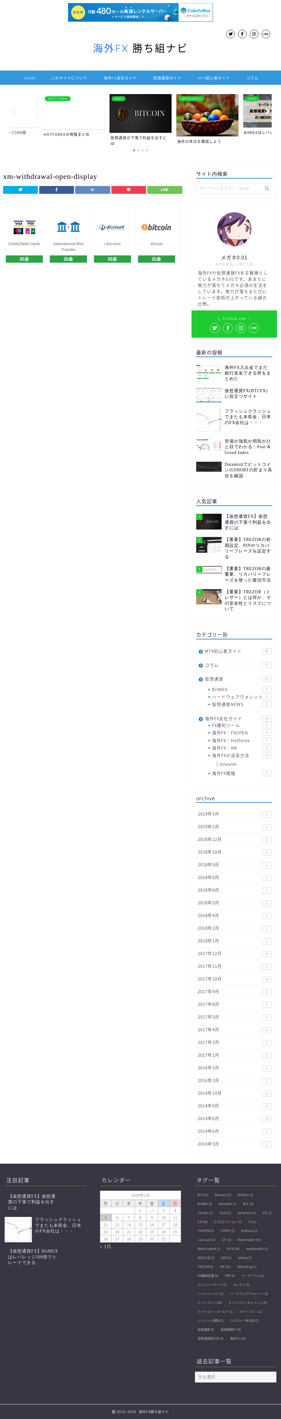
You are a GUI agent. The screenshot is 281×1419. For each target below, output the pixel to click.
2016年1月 (234, 1080)
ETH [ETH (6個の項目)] (202, 1221)
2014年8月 (234, 1118)
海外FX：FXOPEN (241, 732)
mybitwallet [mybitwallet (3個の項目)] (257, 1248)
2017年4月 (234, 1029)
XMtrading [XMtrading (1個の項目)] (247, 1266)
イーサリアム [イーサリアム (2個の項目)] (252, 1275)
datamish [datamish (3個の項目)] (247, 1212)
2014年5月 (234, 1144)
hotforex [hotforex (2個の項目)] (249, 1230)
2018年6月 (234, 890)
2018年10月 (234, 852)
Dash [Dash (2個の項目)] (225, 1212)
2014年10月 (234, 1093)
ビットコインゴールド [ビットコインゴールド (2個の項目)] (215, 1311)
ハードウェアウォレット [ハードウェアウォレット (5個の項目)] (249, 1293)
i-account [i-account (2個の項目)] (206, 1239)
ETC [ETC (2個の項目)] (267, 1212)
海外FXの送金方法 (241, 755)
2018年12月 (234, 839)
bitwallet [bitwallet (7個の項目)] (227, 1203)
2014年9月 (234, 1106)
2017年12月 (234, 953)
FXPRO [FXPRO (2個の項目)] (227, 1230)
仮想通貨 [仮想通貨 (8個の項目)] (205, 1329)
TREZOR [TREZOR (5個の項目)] (205, 1266)
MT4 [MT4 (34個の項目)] (233, 1248)
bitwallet (228, 764)
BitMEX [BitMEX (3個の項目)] (204, 1203)
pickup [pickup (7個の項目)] (245, 1257)
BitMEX (241, 689)
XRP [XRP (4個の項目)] (230, 1275)
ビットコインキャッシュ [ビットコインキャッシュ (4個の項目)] (248, 1302)
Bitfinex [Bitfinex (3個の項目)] (245, 1194)
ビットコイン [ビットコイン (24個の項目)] (209, 1302)
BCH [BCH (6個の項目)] (202, 1194)
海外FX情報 (241, 773)
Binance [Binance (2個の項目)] (223, 1194)
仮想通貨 (238, 679)
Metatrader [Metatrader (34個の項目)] (249, 1239)
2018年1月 (234, 941)
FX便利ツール (241, 725)
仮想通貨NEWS (241, 704)
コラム (252, 78)
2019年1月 (234, 826)
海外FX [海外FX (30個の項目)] (238, 1338)
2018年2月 (234, 928)
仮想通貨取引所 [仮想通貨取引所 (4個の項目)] (210, 1338)
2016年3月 (234, 1067)
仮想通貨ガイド (167, 78)
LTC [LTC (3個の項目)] (226, 1239)
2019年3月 (234, 814)
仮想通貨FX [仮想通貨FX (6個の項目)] (231, 1329)
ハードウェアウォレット (241, 697)
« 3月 (105, 1246)
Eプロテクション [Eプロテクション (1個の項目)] (228, 1221)
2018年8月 (234, 877)
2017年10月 (234, 979)
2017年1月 (234, 1055)
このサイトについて (69, 78)
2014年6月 (234, 1131)
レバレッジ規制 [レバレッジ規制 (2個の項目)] (210, 1320)
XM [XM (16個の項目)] (225, 1266)
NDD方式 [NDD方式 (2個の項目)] (205, 1257)
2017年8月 (234, 1004)
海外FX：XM (241, 748)
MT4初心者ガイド (214, 78)
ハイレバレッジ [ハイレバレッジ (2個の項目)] (210, 1293)
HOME (30, 78)
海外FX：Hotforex (241, 740)
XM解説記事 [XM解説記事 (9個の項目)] (207, 1275)
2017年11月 (234, 966)
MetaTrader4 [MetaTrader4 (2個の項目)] (209, 1248)
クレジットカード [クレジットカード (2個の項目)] (212, 1284)
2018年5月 (234, 902)
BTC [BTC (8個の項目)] (248, 1203)
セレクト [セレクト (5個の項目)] (241, 1284)
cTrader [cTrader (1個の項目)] (205, 1212)
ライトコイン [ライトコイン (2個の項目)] (250, 1311)
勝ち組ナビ (140, 48)
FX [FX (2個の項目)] (253, 1221)
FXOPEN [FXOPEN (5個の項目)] (205, 1230)
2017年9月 (234, 991)
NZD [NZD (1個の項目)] (226, 1257)
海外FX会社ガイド (120, 78)
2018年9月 (234, 864)
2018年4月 (234, 915)
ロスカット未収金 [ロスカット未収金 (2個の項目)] (244, 1320)
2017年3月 (234, 1042)
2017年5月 (234, 1017)
